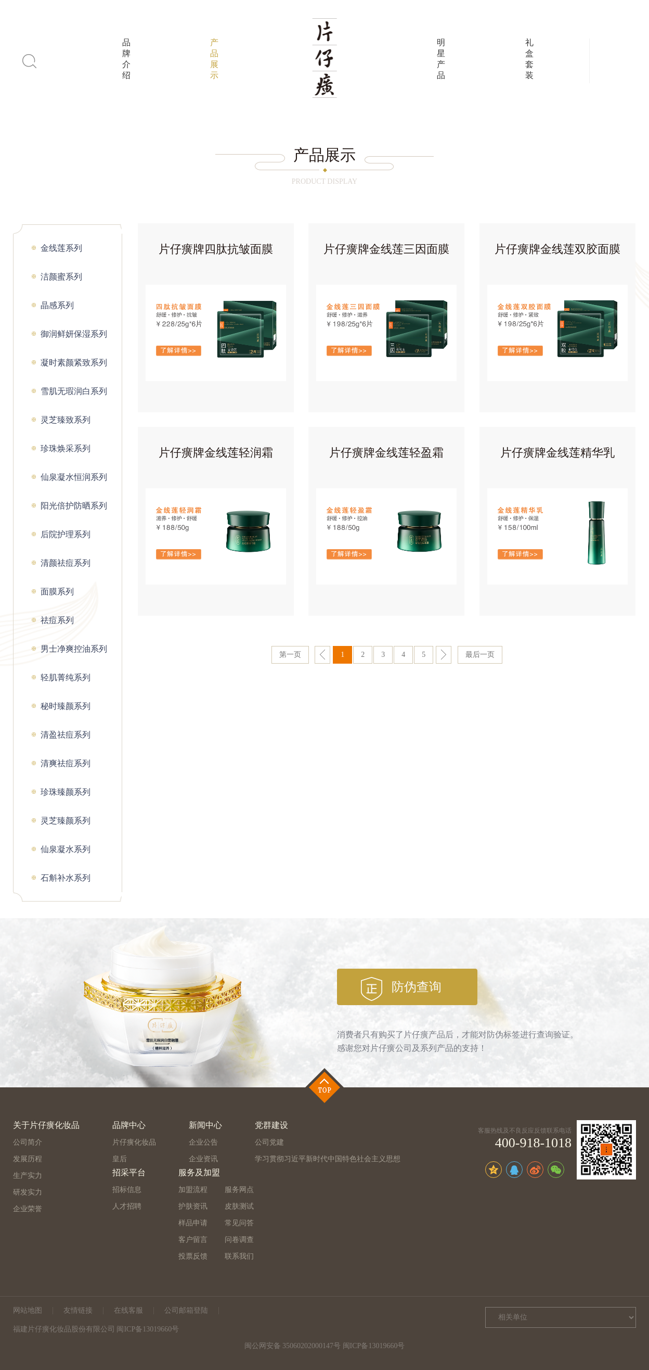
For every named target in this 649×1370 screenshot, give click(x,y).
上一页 (322, 655)
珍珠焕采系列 (65, 448)
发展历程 (27, 1159)
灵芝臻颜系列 (65, 820)
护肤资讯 (192, 1206)
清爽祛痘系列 (65, 763)
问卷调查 (239, 1240)
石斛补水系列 (65, 877)
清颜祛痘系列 (65, 563)
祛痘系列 (57, 620)
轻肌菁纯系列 (65, 677)
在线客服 (128, 1310)
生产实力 (27, 1175)
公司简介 (27, 1142)
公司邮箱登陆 (186, 1310)
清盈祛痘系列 (65, 734)
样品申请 (192, 1223)
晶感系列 (57, 305)
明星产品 (441, 59)
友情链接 (78, 1310)
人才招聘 (126, 1206)
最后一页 (480, 654)
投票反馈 (192, 1256)
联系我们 (239, 1256)
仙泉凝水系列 (65, 849)
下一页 (443, 655)
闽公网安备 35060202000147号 (292, 1346)
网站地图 (27, 1310)
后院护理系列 (65, 534)
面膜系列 (57, 591)
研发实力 (27, 1192)
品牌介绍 (126, 59)
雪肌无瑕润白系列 (74, 391)
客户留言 (192, 1240)
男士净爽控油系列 (74, 648)
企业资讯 (203, 1159)
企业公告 (203, 1142)
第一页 (290, 654)
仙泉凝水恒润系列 (74, 477)
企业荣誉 (27, 1209)
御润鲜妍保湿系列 (74, 333)
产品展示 (214, 59)
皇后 (119, 1159)
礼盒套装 (529, 59)
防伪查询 (417, 987)
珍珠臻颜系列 (65, 792)
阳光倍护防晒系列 (74, 505)
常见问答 (239, 1223)
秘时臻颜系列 (65, 706)
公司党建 (269, 1142)
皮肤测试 (239, 1206)
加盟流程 (192, 1190)
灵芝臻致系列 (65, 419)
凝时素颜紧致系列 (74, 362)
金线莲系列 (61, 248)
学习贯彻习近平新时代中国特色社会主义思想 (327, 1159)
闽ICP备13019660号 (374, 1346)
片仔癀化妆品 (134, 1142)
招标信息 (126, 1190)
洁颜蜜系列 (61, 276)
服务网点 (239, 1190)
